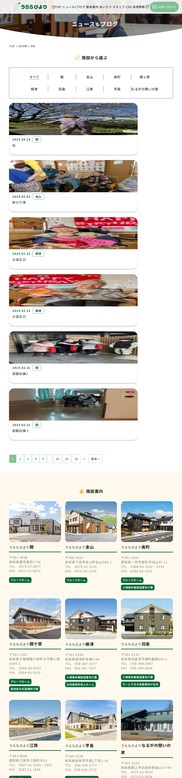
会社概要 (91, 727)
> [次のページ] (84, 240)
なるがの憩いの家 (144, 89)
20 (67, 240)
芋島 (117, 89)
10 (57, 240)
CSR (129, 7)
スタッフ (119, 7)
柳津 (34, 89)
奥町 (117, 77)
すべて (34, 77)
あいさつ (105, 7)
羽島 (61, 89)
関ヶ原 (145, 77)
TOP (58, 7)
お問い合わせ (91, 746)
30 (76, 240)
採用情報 (141, 7)
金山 (89, 77)
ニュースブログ (73, 7)
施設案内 (92, 7)
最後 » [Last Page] (95, 240)
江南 (89, 89)
